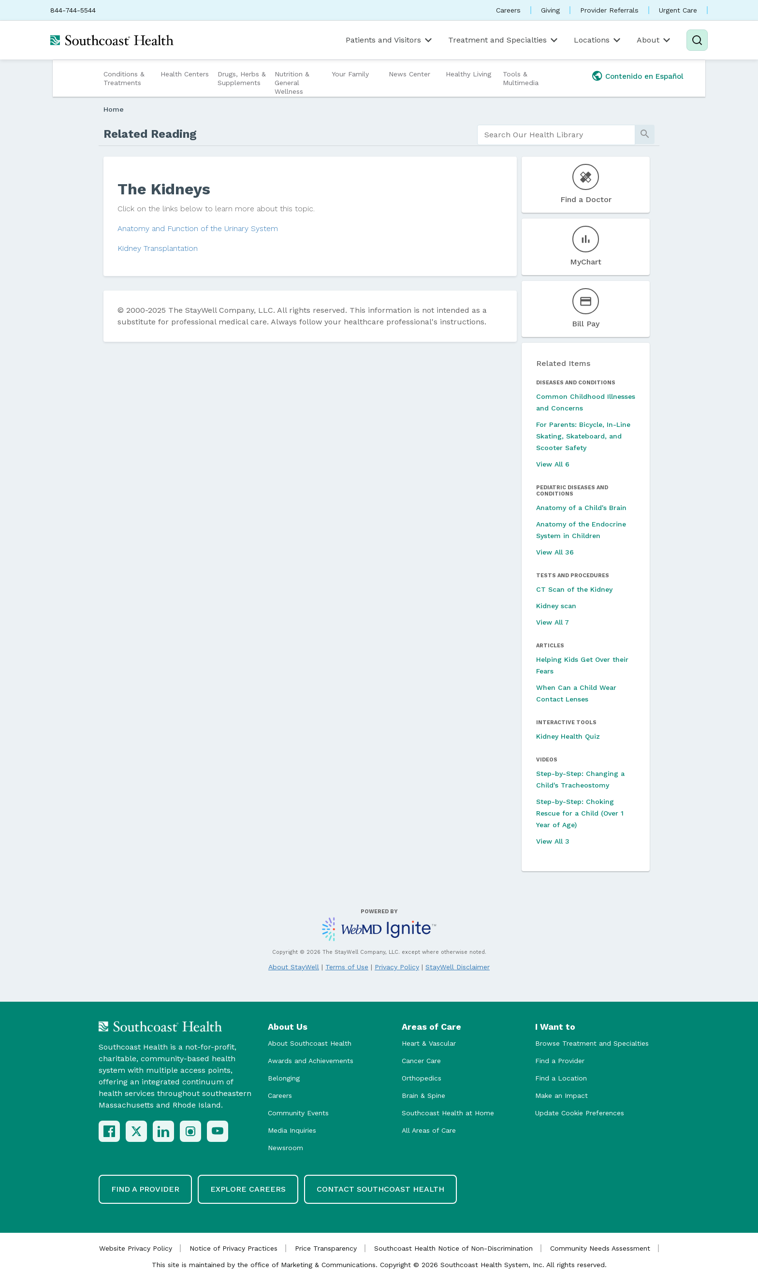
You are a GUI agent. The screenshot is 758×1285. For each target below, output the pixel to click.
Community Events (298, 1113)
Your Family (350, 74)
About (654, 40)
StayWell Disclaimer (457, 967)
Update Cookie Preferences (579, 1113)
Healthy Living (468, 74)
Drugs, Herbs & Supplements (242, 78)
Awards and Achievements (310, 1061)
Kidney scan (556, 606)
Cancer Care (421, 1061)
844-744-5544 (73, 10)
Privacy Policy (397, 967)
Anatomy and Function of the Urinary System (197, 228)
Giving (550, 10)
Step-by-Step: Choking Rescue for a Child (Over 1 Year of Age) (580, 813)
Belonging (284, 1078)
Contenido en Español (644, 76)
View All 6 (552, 464)
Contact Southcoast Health (380, 1189)
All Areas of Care (429, 1130)
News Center (409, 74)
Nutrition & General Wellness (292, 82)
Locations (598, 40)
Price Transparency (326, 1248)
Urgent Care (678, 10)
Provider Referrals (609, 10)
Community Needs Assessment (600, 1248)
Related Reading (150, 134)
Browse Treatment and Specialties (592, 1043)
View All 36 (555, 552)
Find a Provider (559, 1061)
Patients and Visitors (390, 40)
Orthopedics (421, 1078)
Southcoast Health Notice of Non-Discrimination (453, 1248)
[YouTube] (217, 1131)
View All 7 (552, 622)
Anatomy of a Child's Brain (581, 507)
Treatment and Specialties (503, 40)
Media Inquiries (292, 1130)
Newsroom (285, 1148)
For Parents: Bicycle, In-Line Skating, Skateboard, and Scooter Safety (583, 436)
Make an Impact (561, 1095)
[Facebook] (109, 1131)
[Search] (697, 40)
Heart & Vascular (429, 1043)
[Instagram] (190, 1131)
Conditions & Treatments (124, 78)
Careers (508, 10)
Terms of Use (346, 967)
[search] (556, 135)
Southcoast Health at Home (448, 1113)
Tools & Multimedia (521, 78)
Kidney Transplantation (157, 248)
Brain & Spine (423, 1095)
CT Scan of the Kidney (574, 589)
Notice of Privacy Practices (233, 1248)
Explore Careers (248, 1189)
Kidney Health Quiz (568, 736)
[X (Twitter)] (136, 1131)
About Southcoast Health (309, 1043)
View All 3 (552, 841)
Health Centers (184, 74)
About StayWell (293, 967)
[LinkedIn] (163, 1131)
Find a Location (561, 1078)
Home (113, 109)
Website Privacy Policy (135, 1248)
